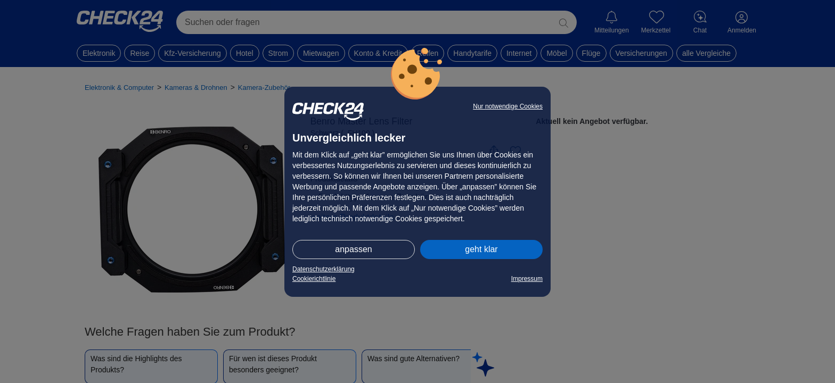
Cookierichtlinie (313, 278)
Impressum (527, 278)
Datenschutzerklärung (323, 269)
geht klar (481, 249)
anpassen (353, 249)
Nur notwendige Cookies (508, 106)
